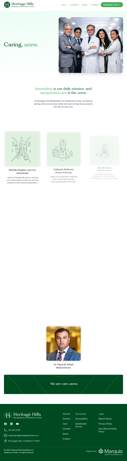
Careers (66, 418)
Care (65, 424)
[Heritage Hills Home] (19, 5)
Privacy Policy (105, 424)
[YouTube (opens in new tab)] (17, 423)
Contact (66, 438)
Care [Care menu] (65, 5)
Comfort (66, 428)
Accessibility (81, 418)
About (65, 434)
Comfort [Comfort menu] (75, 5)
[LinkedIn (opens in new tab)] (11, 423)
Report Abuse (105, 418)
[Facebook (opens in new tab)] (5, 423)
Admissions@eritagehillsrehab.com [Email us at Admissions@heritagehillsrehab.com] (21, 435)
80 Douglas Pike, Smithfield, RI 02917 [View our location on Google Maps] (22, 440)
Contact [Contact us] (94, 4)
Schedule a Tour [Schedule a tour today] (112, 4)
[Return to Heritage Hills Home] (34, 415)
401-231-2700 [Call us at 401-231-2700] (12, 430)
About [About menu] (85, 5)
